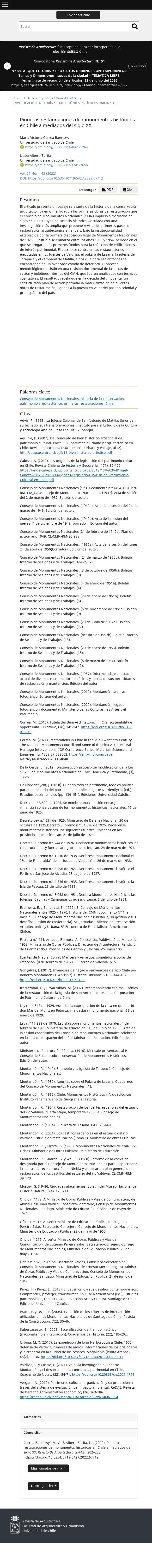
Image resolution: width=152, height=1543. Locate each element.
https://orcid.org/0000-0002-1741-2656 (56, 165)
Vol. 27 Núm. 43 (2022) (62, 98)
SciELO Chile (77, 51)
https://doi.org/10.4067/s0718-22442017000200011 (82, 1356)
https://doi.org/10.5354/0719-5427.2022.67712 (65, 178)
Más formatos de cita (47, 1468)
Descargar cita (42, 1486)
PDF (107, 189)
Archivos (33, 98)
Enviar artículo (78, 15)
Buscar (135, 26)
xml (128, 189)
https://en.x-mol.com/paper (91, 754)
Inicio (17, 98)
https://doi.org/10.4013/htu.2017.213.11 (52, 979)
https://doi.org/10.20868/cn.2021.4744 (103, 1374)
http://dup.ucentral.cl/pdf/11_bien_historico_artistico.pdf (66, 452)
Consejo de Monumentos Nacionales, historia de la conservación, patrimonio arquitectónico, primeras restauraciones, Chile (72, 401)
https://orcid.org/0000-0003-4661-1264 (56, 147)
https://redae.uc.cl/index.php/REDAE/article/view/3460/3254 (69, 1397)
